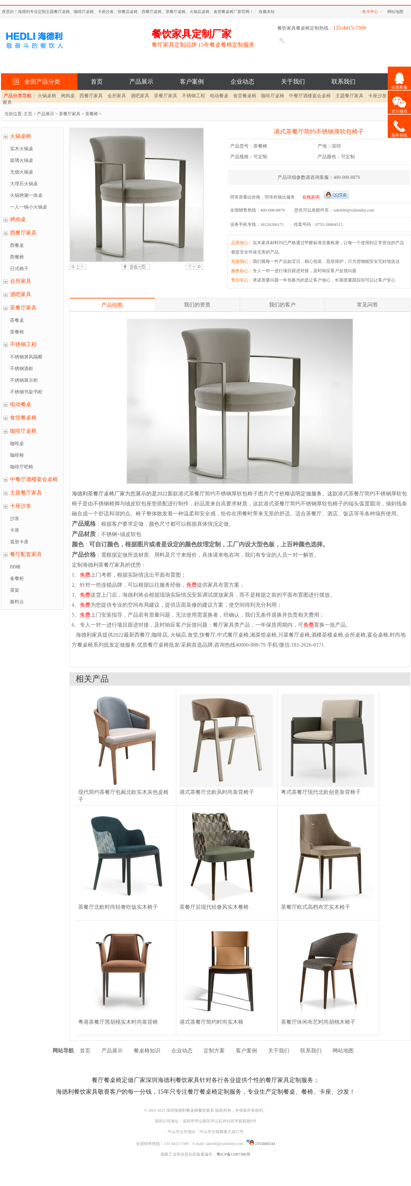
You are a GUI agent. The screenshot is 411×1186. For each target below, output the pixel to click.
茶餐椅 (91, 113)
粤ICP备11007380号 (233, 1154)
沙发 (14, 518)
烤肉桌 (68, 95)
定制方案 (214, 1050)
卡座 (14, 530)
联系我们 (343, 81)
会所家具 (116, 95)
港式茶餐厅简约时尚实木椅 (211, 1022)
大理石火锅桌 (24, 183)
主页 (28, 113)
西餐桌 (17, 245)
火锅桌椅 (47, 95)
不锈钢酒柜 (21, 368)
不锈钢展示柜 (24, 380)
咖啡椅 (17, 455)
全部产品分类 (40, 81)
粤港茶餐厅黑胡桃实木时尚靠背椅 (118, 1022)
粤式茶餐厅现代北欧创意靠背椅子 (321, 792)
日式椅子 (19, 268)
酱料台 (17, 601)
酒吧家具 (140, 95)
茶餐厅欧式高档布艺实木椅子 (315, 907)
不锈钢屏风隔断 (26, 356)
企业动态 (242, 81)
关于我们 (293, 81)
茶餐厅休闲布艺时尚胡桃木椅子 (318, 1022)
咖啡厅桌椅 (272, 95)
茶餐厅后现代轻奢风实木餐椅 (214, 907)
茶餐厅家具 (165, 95)
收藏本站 (267, 11)
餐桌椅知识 (147, 1050)
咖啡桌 (17, 443)
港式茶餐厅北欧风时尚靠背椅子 (217, 792)
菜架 (14, 590)
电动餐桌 (219, 95)
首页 (97, 81)
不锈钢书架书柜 (26, 391)
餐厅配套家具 (26, 554)
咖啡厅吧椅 (21, 466)
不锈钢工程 (193, 95)
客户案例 (192, 81)
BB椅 (15, 566)
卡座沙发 (377, 95)
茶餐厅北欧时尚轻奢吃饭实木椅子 (118, 907)
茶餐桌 (17, 320)
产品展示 (141, 81)
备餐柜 (17, 578)
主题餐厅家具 (349, 95)
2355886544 (260, 1143)
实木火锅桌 (21, 148)
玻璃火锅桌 (21, 160)
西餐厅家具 (91, 95)
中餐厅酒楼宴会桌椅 (310, 95)
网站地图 (395, 11)
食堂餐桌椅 (244, 95)
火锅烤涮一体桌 (26, 195)
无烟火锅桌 (21, 172)
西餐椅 (17, 257)
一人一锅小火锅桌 (28, 207)
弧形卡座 (19, 541)
